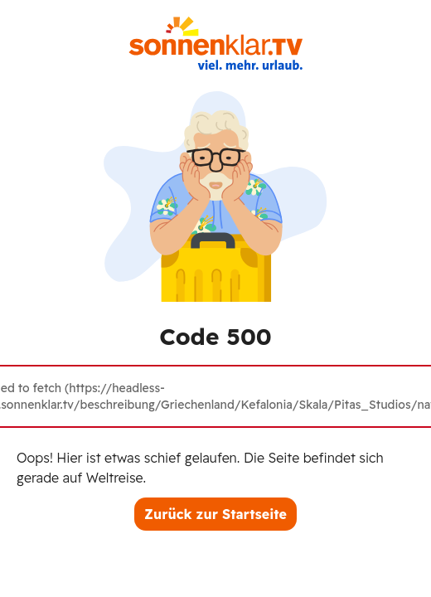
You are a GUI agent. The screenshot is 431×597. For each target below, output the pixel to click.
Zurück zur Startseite (215, 514)
